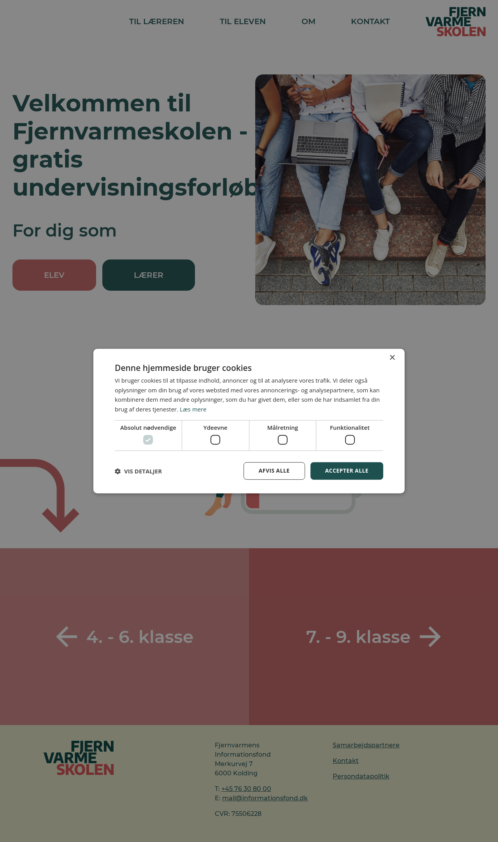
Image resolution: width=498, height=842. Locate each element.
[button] (138, 471)
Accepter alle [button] (346, 471)
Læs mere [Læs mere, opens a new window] (193, 409)
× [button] (392, 358)
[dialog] (249, 421)
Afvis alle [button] (274, 471)
